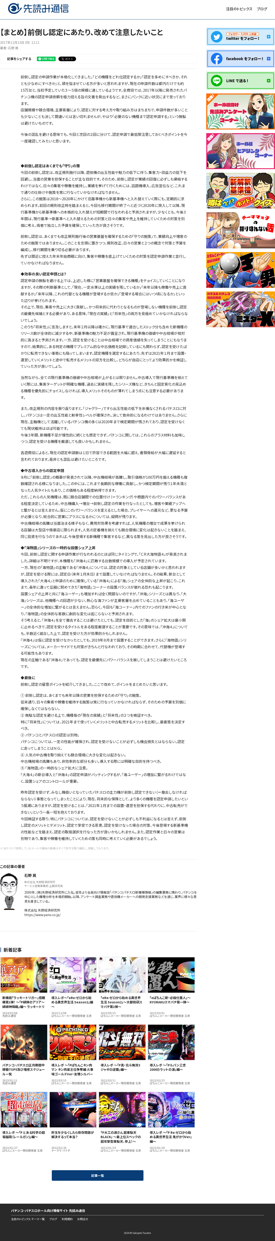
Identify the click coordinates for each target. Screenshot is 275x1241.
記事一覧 (97, 1175)
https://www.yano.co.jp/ (42, 914)
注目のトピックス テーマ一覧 (28, 1219)
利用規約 (67, 1219)
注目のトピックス (239, 9)
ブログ (262, 9)
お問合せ (82, 1219)
